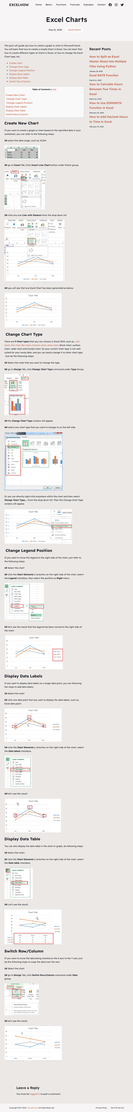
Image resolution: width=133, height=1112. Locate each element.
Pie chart (15, 345)
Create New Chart (15, 95)
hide (53, 89)
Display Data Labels (19, 74)
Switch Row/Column (19, 81)
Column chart (39, 345)
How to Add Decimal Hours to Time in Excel (108, 119)
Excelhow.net (33, 1108)
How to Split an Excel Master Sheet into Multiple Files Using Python (107, 61)
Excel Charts (74, 29)
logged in (35, 1094)
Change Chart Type (19, 66)
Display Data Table (18, 77)
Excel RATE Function (103, 75)
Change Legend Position (22, 70)
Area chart (52, 345)
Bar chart (26, 345)
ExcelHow (19, 5)
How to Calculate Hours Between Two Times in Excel (106, 89)
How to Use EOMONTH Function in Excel (105, 105)
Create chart (15, 63)
